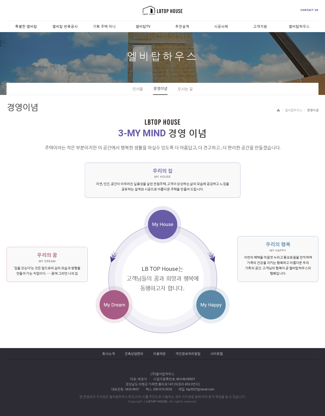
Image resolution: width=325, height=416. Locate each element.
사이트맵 (216, 354)
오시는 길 (185, 89)
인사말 (137, 89)
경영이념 (160, 88)
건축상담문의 (133, 354)
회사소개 (108, 354)
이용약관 (159, 354)
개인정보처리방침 (187, 354)
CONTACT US (309, 10)
